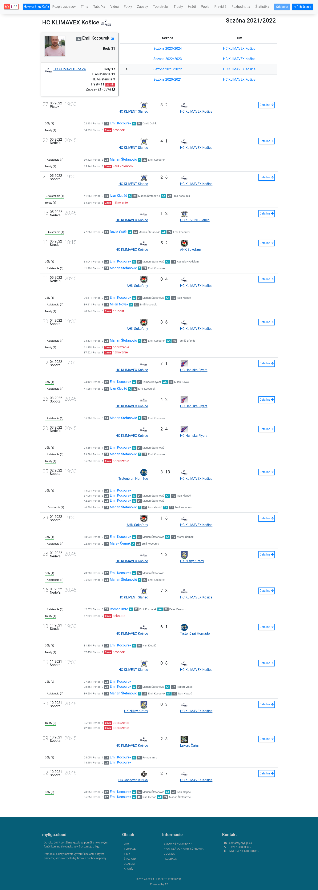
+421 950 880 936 (240, 847)
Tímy (84, 7)
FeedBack (170, 858)
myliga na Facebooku (244, 851)
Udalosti (130, 863)
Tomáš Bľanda (187, 340)
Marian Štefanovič (123, 159)
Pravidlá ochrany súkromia (184, 848)
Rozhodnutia (241, 7)
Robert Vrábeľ (185, 686)
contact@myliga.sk (240, 843)
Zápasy (142, 7)
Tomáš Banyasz (151, 382)
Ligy (127, 843)
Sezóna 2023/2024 (167, 49)
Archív (128, 868)
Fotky (128, 7)
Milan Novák (119, 304)
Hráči (192, 7)
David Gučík (149, 123)
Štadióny (130, 858)
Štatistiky (262, 7)
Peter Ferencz (177, 609)
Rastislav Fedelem (188, 261)
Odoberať (282, 6)
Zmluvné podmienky (178, 843)
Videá (114, 7)
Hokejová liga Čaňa (36, 6)
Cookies (169, 853)
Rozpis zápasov (64, 7)
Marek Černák (185, 536)
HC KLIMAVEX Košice (239, 49)
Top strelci (161, 7)
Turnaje (130, 848)
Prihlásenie (302, 6)
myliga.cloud (54, 834)
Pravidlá (220, 7)
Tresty (178, 7)
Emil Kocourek (120, 123)
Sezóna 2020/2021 (167, 79)
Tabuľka (99, 7)
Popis (205, 7)
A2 (166, 884)
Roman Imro (119, 609)
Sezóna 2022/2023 (167, 59)
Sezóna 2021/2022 (167, 69)
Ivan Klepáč (118, 196)
